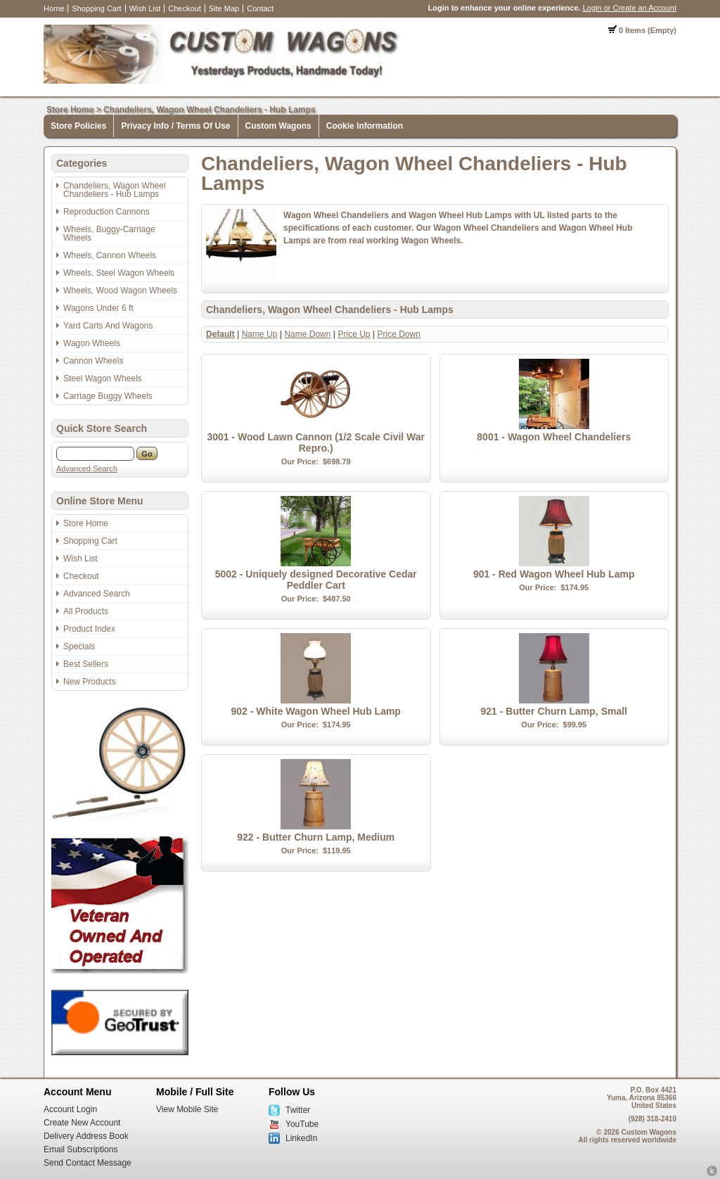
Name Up (260, 334)
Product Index (89, 629)
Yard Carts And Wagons (108, 326)
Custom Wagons (278, 126)
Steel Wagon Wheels (102, 378)
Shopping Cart (96, 8)
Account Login (70, 1109)
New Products (89, 682)
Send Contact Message (87, 1163)
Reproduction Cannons (106, 212)
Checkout (184, 8)
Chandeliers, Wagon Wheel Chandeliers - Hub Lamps (209, 110)
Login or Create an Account (629, 8)
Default (220, 334)
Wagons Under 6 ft (98, 308)
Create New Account (82, 1123)
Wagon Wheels (91, 343)
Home (54, 8)
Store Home (70, 110)
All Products (85, 611)
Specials (79, 646)
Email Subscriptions (80, 1149)
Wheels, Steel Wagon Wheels (118, 273)
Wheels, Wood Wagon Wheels (120, 290)
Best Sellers (85, 664)
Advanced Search (86, 468)
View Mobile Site (187, 1109)
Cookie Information (364, 126)
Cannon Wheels (93, 361)
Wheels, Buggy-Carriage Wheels (109, 233)
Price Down (399, 334)
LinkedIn (301, 1138)
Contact (260, 8)
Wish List (145, 8)
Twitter (297, 1110)
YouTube (302, 1124)
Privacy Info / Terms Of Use (175, 126)
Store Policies (78, 126)
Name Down (307, 334)
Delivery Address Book (86, 1136)
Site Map (224, 8)
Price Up (354, 334)
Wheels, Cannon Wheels (109, 255)
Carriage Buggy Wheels (108, 396)
